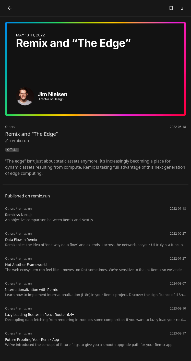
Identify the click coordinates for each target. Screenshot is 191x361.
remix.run (17, 140)
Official (12, 150)
